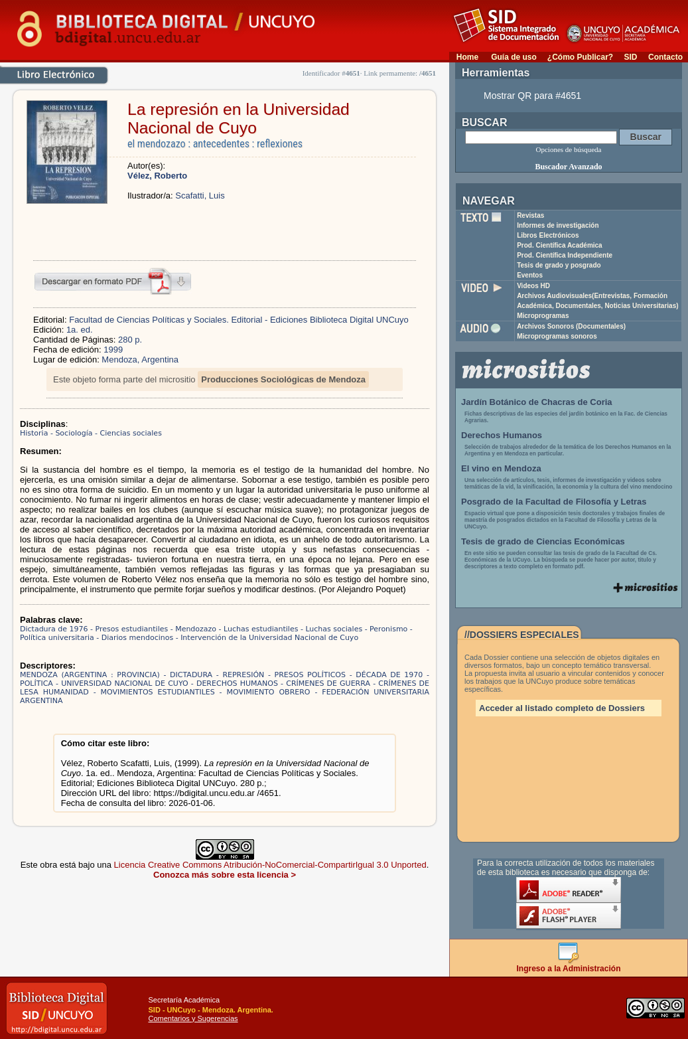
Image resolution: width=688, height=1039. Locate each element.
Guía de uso (514, 57)
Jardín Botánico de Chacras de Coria (536, 402)
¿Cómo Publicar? (580, 57)
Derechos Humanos (501, 435)
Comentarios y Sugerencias (193, 1018)
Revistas (530, 215)
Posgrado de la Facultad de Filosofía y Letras (554, 502)
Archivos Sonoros (571, 326)
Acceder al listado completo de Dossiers (562, 708)
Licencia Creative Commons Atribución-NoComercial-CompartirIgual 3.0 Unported (270, 865)
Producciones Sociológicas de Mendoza (283, 379)
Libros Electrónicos (548, 235)
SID (630, 57)
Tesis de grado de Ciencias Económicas (543, 541)
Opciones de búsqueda (569, 149)
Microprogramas (543, 315)
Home (467, 57)
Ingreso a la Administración (569, 965)
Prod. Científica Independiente (564, 255)
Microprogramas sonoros (557, 336)
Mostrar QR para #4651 (532, 95)
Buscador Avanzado (568, 166)
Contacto (665, 57)
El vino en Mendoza (501, 468)
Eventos (530, 275)
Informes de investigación (557, 225)
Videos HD (533, 285)
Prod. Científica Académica (559, 245)
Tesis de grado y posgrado (559, 265)
